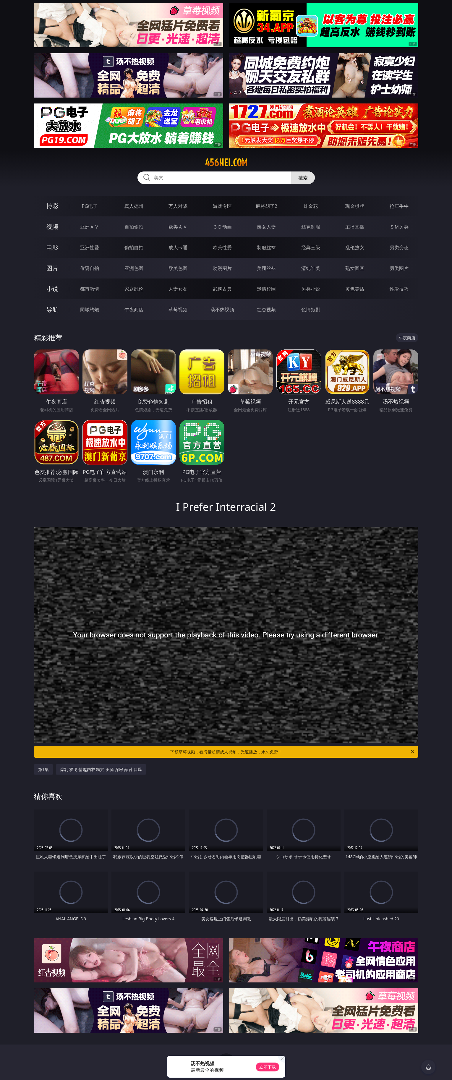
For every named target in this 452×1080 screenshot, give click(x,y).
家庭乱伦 (133, 289)
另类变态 (399, 247)
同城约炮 (89, 309)
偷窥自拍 (89, 268)
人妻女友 (178, 289)
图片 (52, 268)
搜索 (303, 177)
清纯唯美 (310, 268)
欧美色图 (178, 268)
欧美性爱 (222, 247)
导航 (52, 309)
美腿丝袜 (266, 268)
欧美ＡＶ (178, 227)
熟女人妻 (266, 227)
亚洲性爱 (89, 247)
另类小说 (310, 289)
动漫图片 (222, 268)
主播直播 (354, 227)
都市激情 (89, 289)
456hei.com (226, 163)
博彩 (52, 206)
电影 (52, 247)
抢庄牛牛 (399, 206)
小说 (52, 289)
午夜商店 (133, 309)
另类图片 (399, 268)
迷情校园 (266, 289)
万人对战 (178, 206)
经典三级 (310, 247)
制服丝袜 (266, 247)
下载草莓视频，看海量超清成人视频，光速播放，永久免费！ (292, 751)
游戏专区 (222, 206)
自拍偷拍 (133, 227)
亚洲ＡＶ (89, 227)
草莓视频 (178, 309)
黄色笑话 (354, 289)
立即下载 (267, 1067)
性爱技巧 (399, 289)
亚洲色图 (133, 268)
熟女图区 (354, 268)
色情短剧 (310, 309)
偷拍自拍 (133, 247)
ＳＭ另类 (399, 227)
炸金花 (311, 206)
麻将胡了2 (266, 206)
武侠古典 (222, 289)
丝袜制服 (310, 227)
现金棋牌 (354, 206)
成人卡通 (178, 247)
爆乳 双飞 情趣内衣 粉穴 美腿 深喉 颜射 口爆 (101, 769)
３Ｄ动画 (222, 227)
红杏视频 (266, 309)
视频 (52, 227)
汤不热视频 (222, 309)
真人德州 (133, 206)
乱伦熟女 (354, 247)
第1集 (43, 769)
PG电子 (90, 206)
